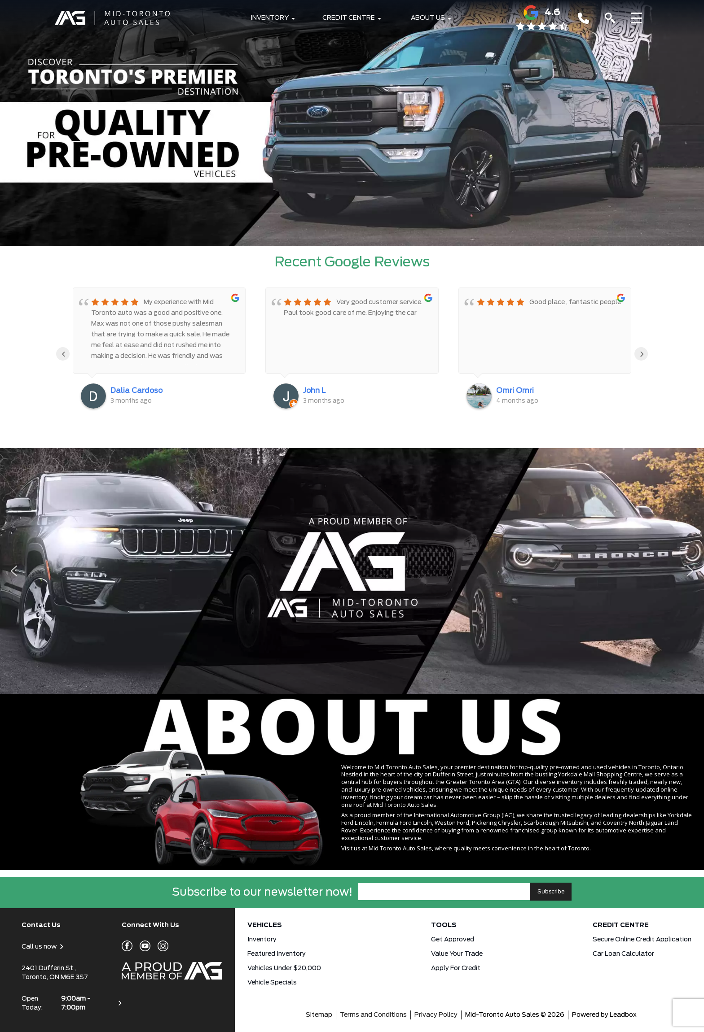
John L (314, 390)
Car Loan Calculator (623, 954)
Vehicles (264, 925)
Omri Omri (515, 390)
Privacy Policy (436, 1015)
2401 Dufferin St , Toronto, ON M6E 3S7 (55, 972)
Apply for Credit (455, 968)
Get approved (452, 939)
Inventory (270, 18)
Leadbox (623, 1015)
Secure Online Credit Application (642, 939)
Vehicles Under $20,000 (284, 968)
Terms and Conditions (373, 1015)
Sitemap (319, 1015)
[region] (352, 571)
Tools (444, 925)
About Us (428, 18)
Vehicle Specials (272, 983)
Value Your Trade (457, 954)
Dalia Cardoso (136, 390)
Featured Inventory (276, 954)
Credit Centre (348, 18)
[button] (352, 123)
